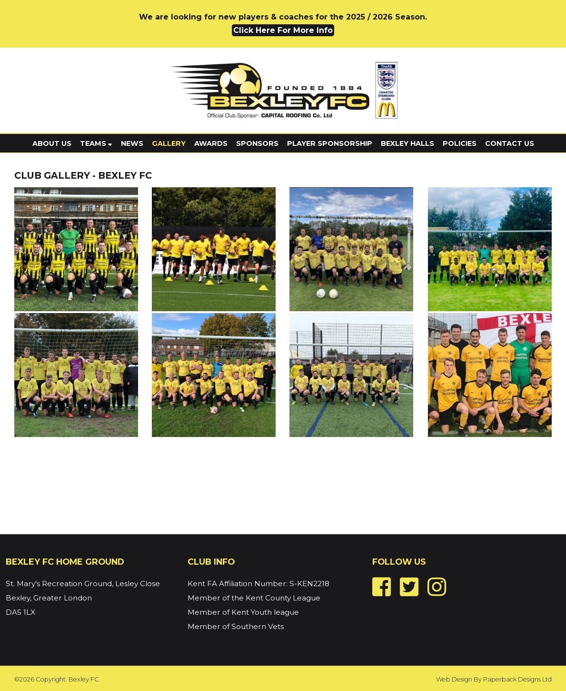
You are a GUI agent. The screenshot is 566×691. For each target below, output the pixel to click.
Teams (96, 143)
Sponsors (257, 143)
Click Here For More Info (283, 30)
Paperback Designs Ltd (517, 679)
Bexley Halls (407, 143)
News (132, 143)
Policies (460, 143)
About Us (51, 143)
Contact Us (509, 143)
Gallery (169, 143)
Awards (211, 143)
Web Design (454, 679)
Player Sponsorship (329, 143)
